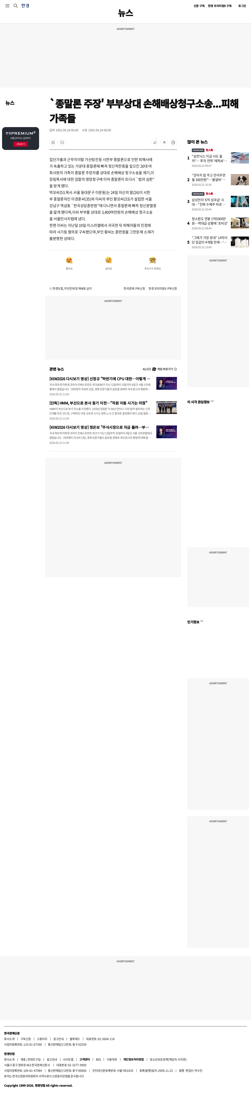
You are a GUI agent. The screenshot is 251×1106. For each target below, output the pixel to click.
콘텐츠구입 (34, 1059)
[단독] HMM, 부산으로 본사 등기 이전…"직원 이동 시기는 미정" (98, 403)
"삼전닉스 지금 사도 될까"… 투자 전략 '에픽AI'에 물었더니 (209, 161)
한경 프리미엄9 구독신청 (163, 288)
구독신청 (26, 1039)
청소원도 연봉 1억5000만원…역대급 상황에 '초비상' (210, 221)
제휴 (23, 1059)
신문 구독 (199, 6)
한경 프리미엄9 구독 (220, 6)
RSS (98, 1059)
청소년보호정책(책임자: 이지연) (168, 1059)
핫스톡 (202, 150)
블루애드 (75, 1039)
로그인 (242, 6)
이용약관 (112, 1059)
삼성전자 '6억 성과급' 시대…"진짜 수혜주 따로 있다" (208, 204)
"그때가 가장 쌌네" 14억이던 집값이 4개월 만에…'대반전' (210, 242)
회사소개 (9, 1039)
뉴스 (9, 102)
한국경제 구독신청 (134, 288)
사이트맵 (68, 1059)
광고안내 (58, 1039)
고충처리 (42, 1039)
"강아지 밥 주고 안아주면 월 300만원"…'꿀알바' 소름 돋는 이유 (210, 180)
